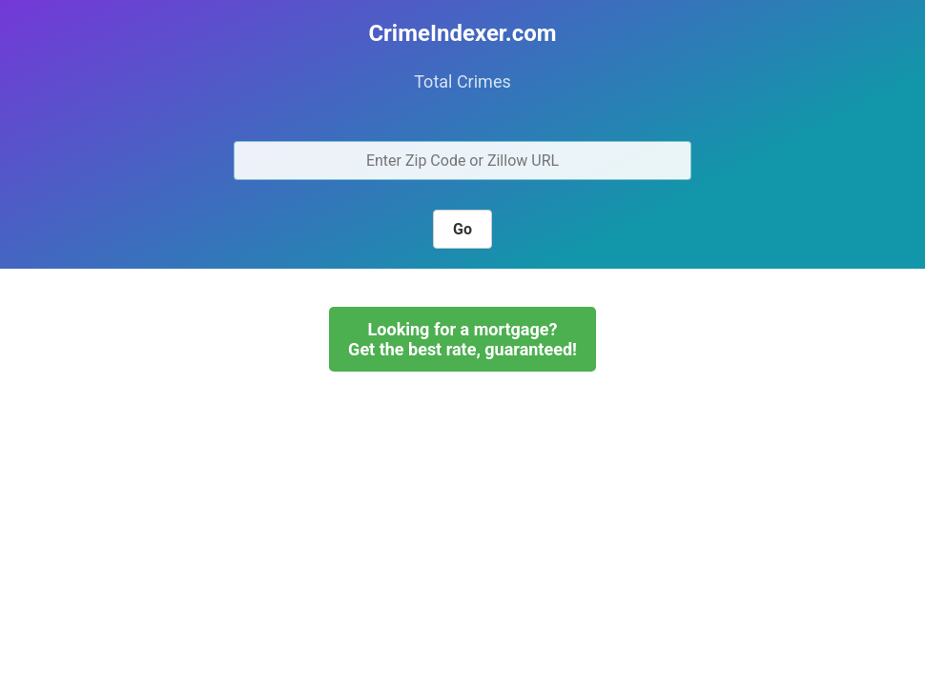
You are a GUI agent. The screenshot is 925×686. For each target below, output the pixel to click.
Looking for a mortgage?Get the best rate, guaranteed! (462, 339)
